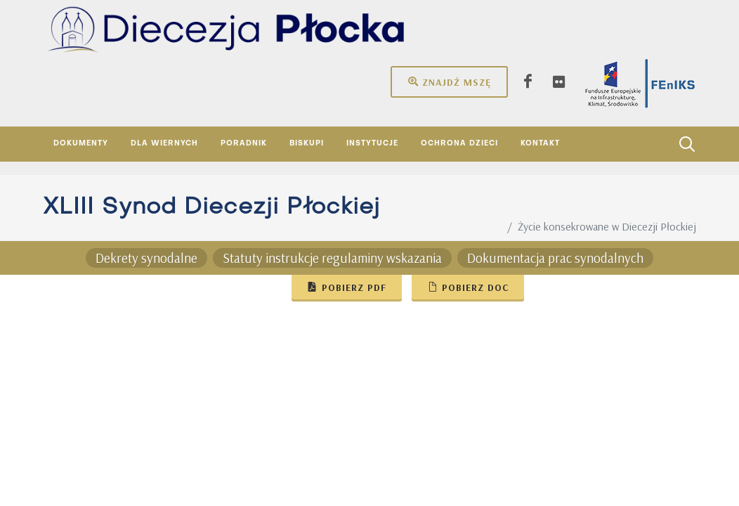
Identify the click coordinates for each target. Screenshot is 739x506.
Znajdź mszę (449, 81)
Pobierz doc (468, 286)
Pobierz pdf (346, 286)
